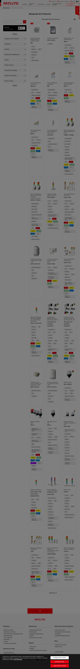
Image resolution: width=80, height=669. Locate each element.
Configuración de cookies (59, 659)
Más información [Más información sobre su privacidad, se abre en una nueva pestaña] (18, 661)
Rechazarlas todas (59, 664)
